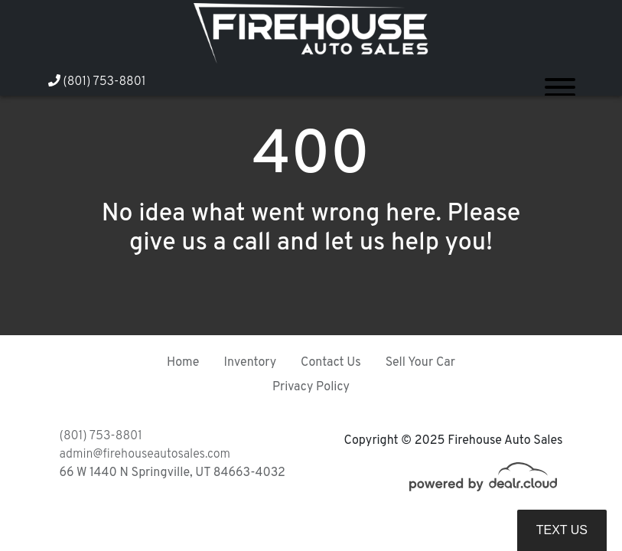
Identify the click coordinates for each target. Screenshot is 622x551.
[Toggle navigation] (560, 81)
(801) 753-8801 (97, 82)
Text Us (562, 529)
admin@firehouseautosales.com (145, 454)
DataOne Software (291, 524)
